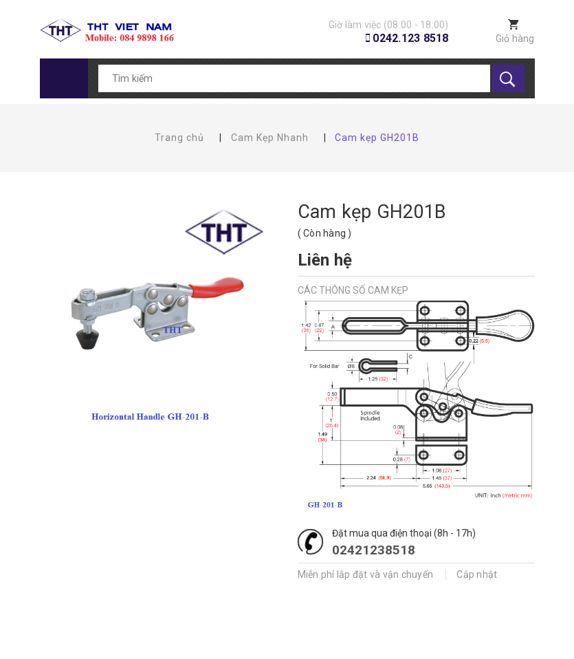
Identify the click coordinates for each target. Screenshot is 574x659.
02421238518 (373, 550)
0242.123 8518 (410, 38)
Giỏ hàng (515, 38)
